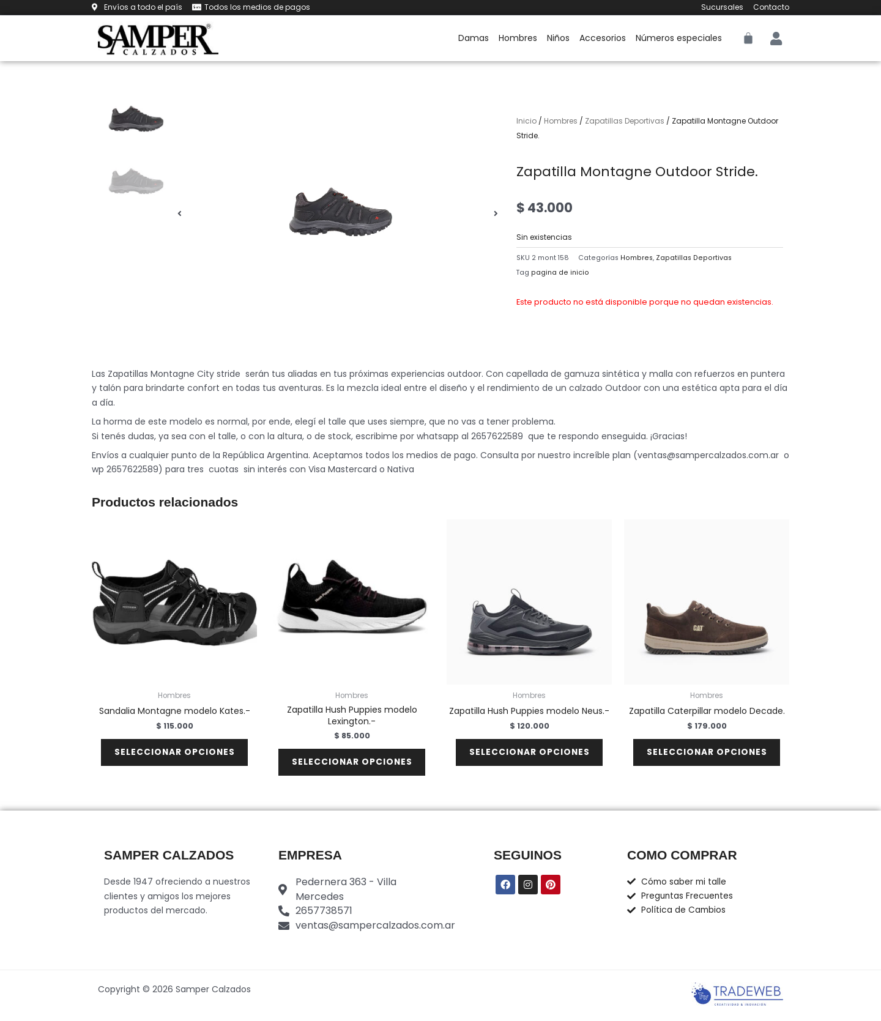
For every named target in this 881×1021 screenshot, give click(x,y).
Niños (558, 38)
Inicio (526, 121)
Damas (473, 38)
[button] (179, 214)
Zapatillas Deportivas (624, 121)
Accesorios (602, 38)
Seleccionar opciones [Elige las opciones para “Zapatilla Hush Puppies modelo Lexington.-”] (352, 764)
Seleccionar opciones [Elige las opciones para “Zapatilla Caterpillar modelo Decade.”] (707, 754)
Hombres (518, 38)
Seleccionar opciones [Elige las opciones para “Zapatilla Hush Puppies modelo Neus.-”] (529, 754)
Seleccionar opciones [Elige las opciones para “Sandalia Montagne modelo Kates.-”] (175, 754)
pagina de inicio (560, 272)
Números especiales (679, 38)
